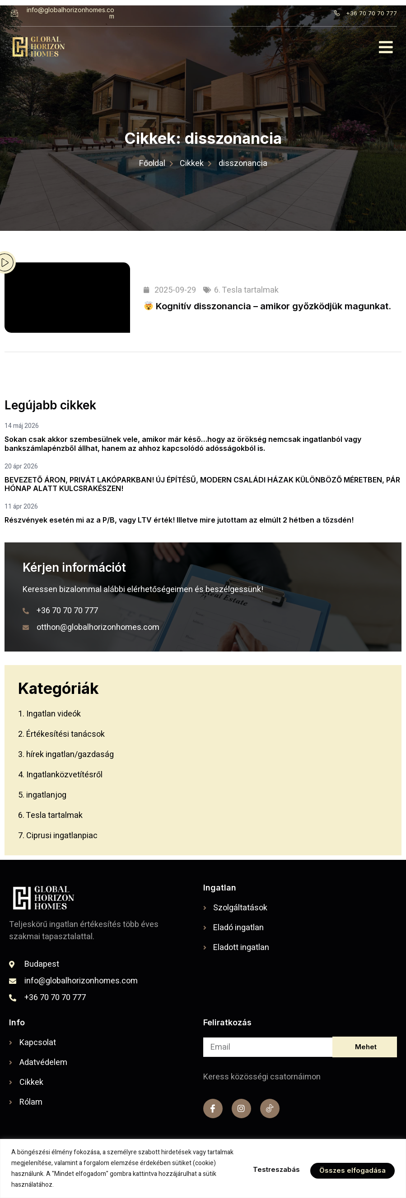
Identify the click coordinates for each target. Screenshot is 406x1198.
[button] (386, 47)
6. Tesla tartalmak (246, 290)
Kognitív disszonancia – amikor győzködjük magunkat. (267, 306)
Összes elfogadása (351, 1168)
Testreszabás (270, 1168)
